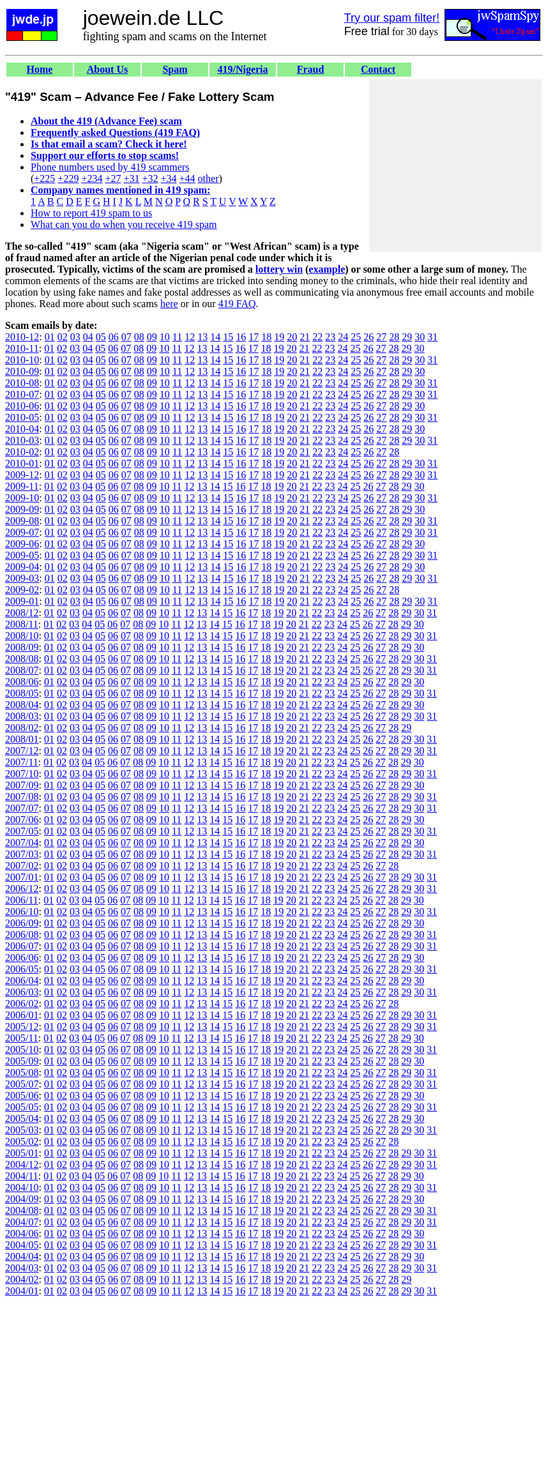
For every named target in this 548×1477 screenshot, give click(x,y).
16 (241, 336)
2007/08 (21, 796)
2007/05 (21, 831)
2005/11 (21, 1038)
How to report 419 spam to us (91, 213)
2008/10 (21, 635)
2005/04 (21, 1118)
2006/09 (21, 923)
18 (266, 336)
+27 (113, 178)
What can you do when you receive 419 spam (124, 224)
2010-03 (22, 440)
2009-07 (22, 532)
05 (101, 336)
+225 (44, 178)
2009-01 (22, 601)
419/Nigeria (242, 69)
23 (330, 336)
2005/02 (21, 1141)
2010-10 (22, 359)
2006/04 (21, 980)
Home (40, 69)
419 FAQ (237, 303)
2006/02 (21, 1003)
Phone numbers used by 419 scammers (110, 167)
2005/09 (21, 1061)
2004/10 (21, 1187)
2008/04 (21, 704)
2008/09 (21, 647)
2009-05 (22, 555)
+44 (187, 178)
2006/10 (21, 911)
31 (432, 336)
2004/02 (21, 1279)
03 (75, 336)
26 (368, 336)
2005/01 (21, 1153)
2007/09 (21, 785)
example (326, 269)
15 (228, 336)
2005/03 (21, 1130)
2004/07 (21, 1221)
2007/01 (21, 877)
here (169, 303)
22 (317, 336)
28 (394, 336)
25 (356, 336)
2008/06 (21, 681)
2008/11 (21, 624)
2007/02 (21, 865)
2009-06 (22, 543)
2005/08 (21, 1072)
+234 (91, 178)
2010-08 (22, 382)
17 (253, 336)
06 (114, 336)
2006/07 (21, 946)
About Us (107, 69)
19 (279, 336)
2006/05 (21, 969)
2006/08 (21, 934)
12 (190, 336)
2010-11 (22, 348)
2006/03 (21, 992)
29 (407, 336)
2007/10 (21, 773)
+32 (150, 178)
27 (381, 336)
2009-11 (22, 486)
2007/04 (21, 842)
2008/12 (21, 612)
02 (62, 336)
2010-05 (22, 417)
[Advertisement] (455, 165)
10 (165, 336)
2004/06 (21, 1233)
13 (202, 336)
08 (139, 336)
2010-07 (22, 394)
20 (292, 336)
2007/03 (21, 854)
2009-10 (22, 497)
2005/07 (21, 1084)
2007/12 (21, 750)
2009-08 (22, 520)
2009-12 (22, 474)
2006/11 (21, 900)
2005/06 (21, 1095)
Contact (378, 69)
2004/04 (21, 1256)
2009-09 (22, 509)
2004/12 (21, 1164)
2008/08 (21, 658)
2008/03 (21, 716)
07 (126, 336)
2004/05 (21, 1244)
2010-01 (22, 463)
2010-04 (22, 428)
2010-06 (22, 405)
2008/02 (21, 727)
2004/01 (21, 1290)
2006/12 (21, 888)
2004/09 (21, 1198)
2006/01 (21, 1015)
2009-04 (22, 566)
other (208, 178)
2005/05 (21, 1107)
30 (420, 336)
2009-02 (22, 589)
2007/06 (21, 819)
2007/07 (21, 808)
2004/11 (21, 1175)
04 (88, 336)
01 (50, 336)
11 (177, 336)
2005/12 (21, 1026)
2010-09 (22, 371)
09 (152, 336)
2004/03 (21, 1267)
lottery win (279, 269)
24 (343, 336)
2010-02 (22, 451)
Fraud (310, 69)
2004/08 (21, 1210)
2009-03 (22, 578)
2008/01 (21, 739)
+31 (131, 178)
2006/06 (21, 957)
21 (305, 336)
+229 (68, 178)
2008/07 (21, 670)
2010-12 (22, 336)
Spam (174, 69)
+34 (169, 178)
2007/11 (21, 762)
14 (215, 336)
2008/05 (21, 693)
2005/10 (21, 1049)
